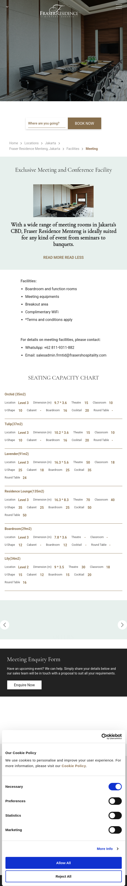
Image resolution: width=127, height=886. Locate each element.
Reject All (64, 876)
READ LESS (74, 257)
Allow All (63, 863)
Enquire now (24, 685)
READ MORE (53, 257)
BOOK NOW (84, 123)
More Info (105, 849)
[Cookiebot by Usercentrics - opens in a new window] (101, 737)
